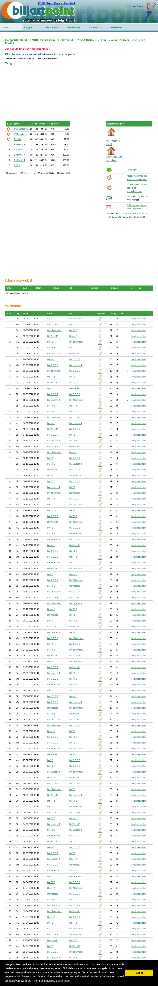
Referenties (116, 27)
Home (5, 27)
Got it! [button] (139, 973)
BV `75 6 (18, 150)
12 (143, 213)
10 (137, 213)
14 (148, 213)
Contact (93, 27)
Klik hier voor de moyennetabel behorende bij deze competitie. (40, 54)
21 (124, 217)
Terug (8, 63)
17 (113, 217)
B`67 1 (17, 165)
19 (119, 217)
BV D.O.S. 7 (19, 155)
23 (130, 217)
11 (140, 213)
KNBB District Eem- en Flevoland (56, 3)
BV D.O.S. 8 (19, 144)
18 (116, 217)
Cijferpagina (132, 169)
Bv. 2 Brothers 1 (21, 129)
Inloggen (28, 27)
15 (107, 217)
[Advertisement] (79, 89)
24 (132, 217)
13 (146, 213)
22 (127, 217)
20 (121, 217)
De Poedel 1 (19, 160)
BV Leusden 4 (20, 134)
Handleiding (73, 27)
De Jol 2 (17, 139)
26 (138, 217)
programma (141, 196)
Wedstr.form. (52, 27)
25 (135, 217)
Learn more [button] (63, 980)
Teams (130, 196)
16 (110, 217)
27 (141, 217)
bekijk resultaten (138, 319)
